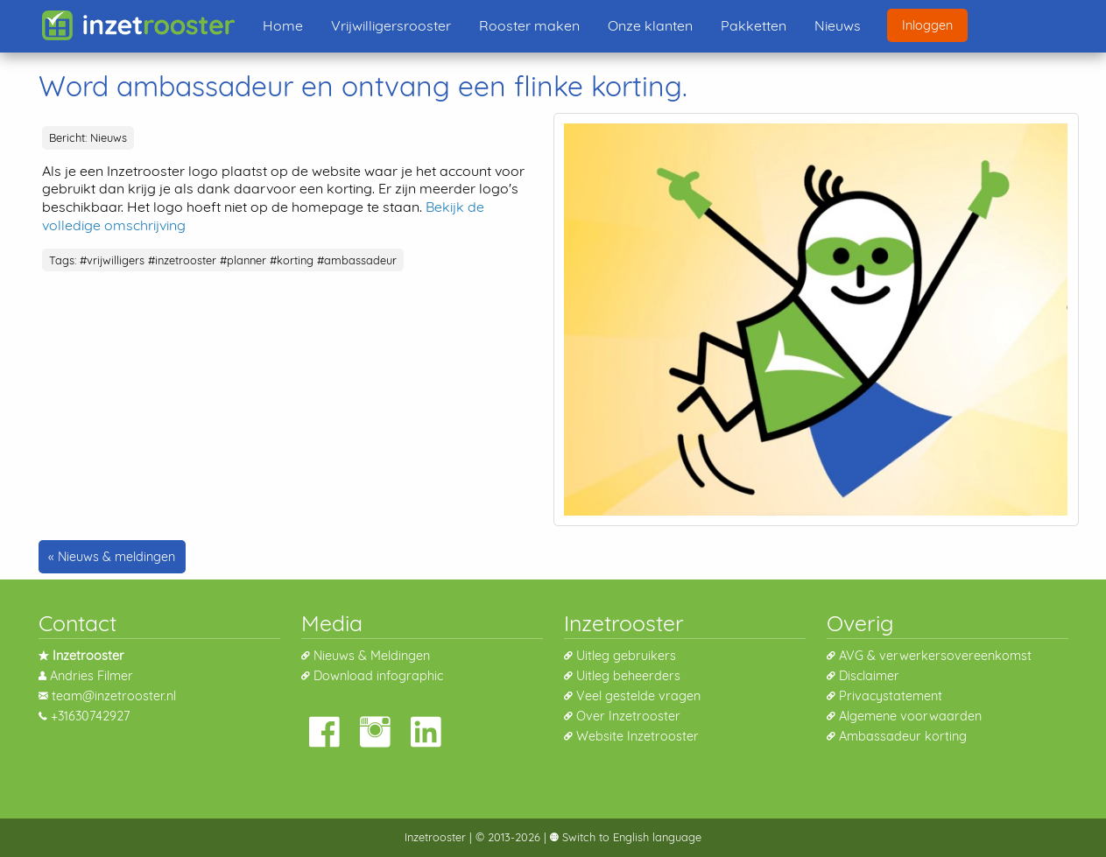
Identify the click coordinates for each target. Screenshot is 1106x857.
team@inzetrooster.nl (114, 696)
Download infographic (378, 676)
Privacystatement (890, 696)
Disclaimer (869, 676)
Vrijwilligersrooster (391, 25)
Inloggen (927, 25)
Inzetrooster (435, 837)
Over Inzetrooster (628, 716)
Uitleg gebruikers (626, 656)
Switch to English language (630, 837)
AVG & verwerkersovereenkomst (935, 656)
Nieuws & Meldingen (371, 656)
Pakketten (753, 25)
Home (283, 25)
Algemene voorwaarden (910, 716)
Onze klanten (650, 25)
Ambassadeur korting (903, 736)
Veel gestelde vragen (638, 696)
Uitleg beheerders (628, 676)
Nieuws (837, 25)
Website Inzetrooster (637, 736)
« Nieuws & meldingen (111, 557)
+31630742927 (90, 716)
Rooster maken (529, 25)
